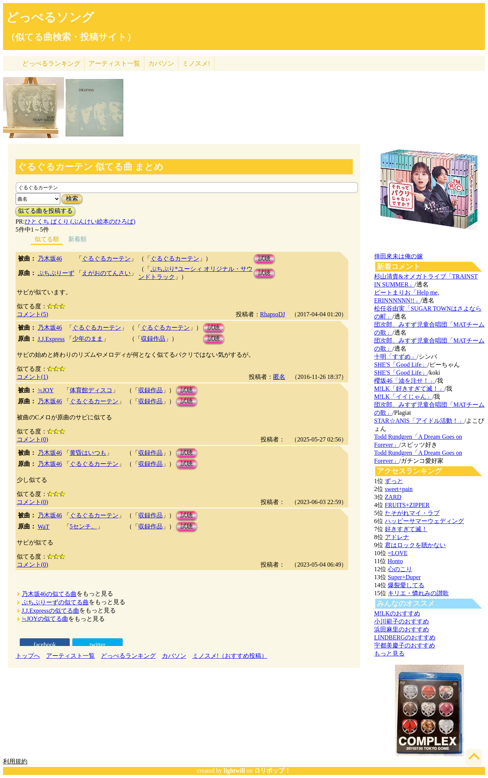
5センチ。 (83, 526)
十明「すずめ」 (395, 356)
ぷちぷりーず (56, 273)
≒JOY (46, 390)
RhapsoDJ (272, 314)
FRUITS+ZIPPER (407, 505)
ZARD (393, 497)
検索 (72, 198)
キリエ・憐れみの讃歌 (418, 593)
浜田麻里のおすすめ (401, 629)
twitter (98, 644)
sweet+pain (399, 489)
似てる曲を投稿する (45, 211)
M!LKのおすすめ (397, 613)
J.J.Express (51, 339)
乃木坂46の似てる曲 (49, 594)
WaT (44, 526)
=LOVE (398, 553)
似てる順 (47, 239)
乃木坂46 (50, 258)
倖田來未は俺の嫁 (398, 256)
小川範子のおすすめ (401, 621)
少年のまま (87, 338)
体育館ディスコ (91, 390)
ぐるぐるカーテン (106, 258)
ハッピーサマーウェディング (424, 521)
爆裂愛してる (406, 585)
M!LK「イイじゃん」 (403, 396)
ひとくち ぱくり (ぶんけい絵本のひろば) (80, 221)
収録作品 (153, 338)
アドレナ (397, 537)
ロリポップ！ (272, 770)
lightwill (234, 770)
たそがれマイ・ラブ (412, 513)
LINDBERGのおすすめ (404, 637)
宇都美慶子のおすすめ (404, 645)
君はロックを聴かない (415, 545)
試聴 (264, 258)
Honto (395, 561)
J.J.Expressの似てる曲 (50, 610)
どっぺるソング (50, 17)
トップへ (28, 655)
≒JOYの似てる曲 (45, 618)
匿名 (279, 377)
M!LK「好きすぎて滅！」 (409, 388)
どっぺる (51, 63)
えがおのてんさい (106, 273)
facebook (45, 644)
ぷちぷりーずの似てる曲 (55, 602)
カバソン (161, 63)
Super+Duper (404, 577)
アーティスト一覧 (70, 655)
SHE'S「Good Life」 (400, 364)
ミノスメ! (196, 63)
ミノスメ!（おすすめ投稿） (229, 655)
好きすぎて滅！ (406, 529)
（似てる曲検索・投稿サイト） (71, 37)
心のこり (400, 569)
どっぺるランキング (128, 655)
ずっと (394, 481)
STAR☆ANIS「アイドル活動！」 (419, 420)
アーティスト (114, 63)
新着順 (77, 239)
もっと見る (389, 653)
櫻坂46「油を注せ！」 (404, 380)
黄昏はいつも (88, 452)
